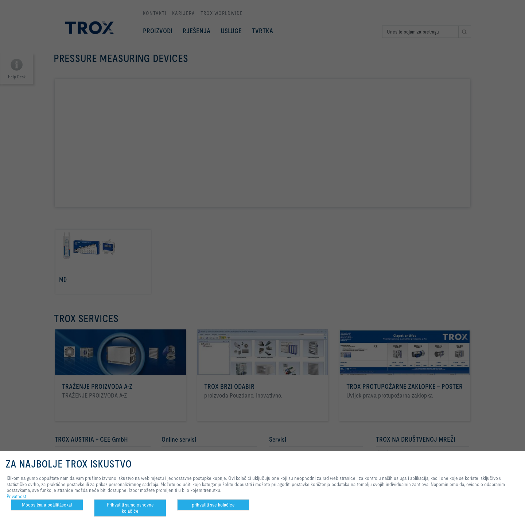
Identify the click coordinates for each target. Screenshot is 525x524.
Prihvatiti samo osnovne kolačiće (130, 508)
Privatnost (16, 496)
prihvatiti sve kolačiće (213, 505)
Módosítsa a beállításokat (47, 505)
